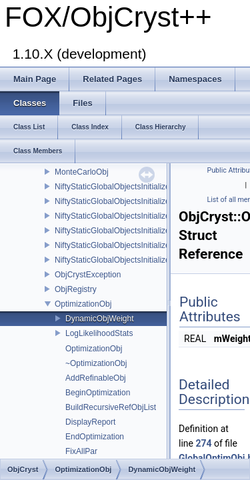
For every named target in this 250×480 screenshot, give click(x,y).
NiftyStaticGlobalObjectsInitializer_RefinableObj (139, 201)
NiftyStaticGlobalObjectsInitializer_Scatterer (132, 216)
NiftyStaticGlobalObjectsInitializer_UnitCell (130, 260)
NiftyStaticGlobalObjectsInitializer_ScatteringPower (145, 245)
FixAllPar (81, 451)
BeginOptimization (97, 392)
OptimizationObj (83, 304)
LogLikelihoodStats (99, 333)
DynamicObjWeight (99, 318)
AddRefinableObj (95, 378)
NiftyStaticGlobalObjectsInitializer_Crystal (128, 186)
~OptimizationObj (96, 363)
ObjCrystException (88, 274)
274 (203, 443)
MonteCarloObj (82, 172)
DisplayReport (90, 422)
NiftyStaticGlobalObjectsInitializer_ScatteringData (142, 230)
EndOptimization (94, 436)
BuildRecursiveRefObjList (110, 407)
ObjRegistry (76, 289)
